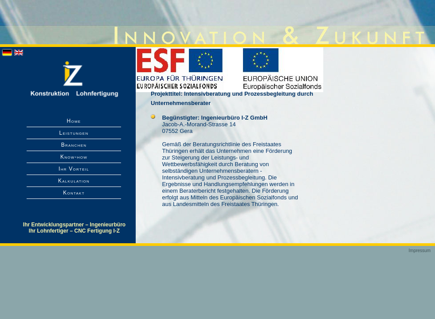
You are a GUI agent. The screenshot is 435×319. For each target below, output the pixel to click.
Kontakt (74, 193)
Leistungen (73, 133)
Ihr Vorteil (74, 169)
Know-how (73, 157)
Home (74, 121)
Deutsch (7, 52)
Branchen (74, 145)
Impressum (420, 250)
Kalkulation (74, 181)
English (18, 52)
